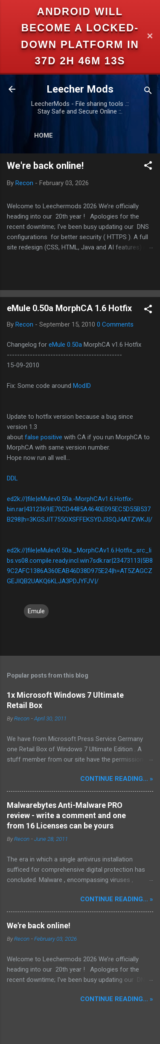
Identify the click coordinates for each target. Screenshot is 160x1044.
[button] (148, 167)
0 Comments (115, 324)
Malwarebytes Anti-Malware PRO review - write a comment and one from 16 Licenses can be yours (66, 815)
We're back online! (45, 165)
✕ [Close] (149, 36)
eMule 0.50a (65, 344)
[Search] (148, 92)
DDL (12, 478)
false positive (43, 437)
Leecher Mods (80, 89)
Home (43, 135)
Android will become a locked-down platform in (80, 28)
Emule (36, 611)
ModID (82, 386)
